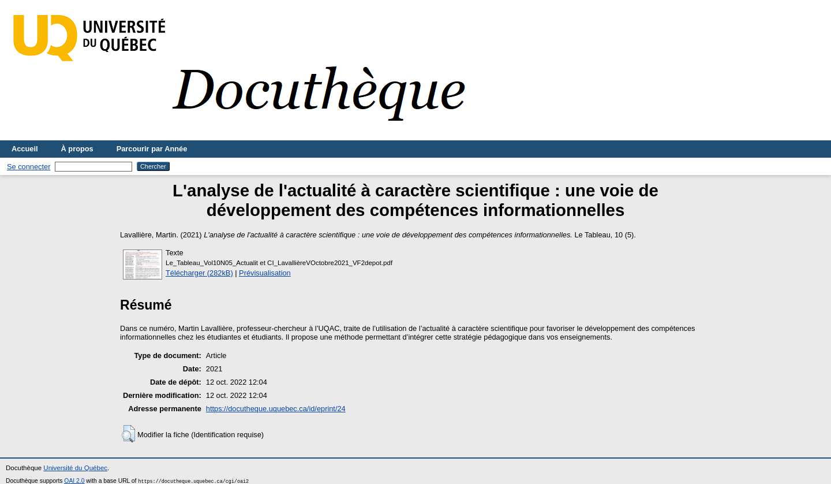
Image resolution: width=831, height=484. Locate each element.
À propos (77, 148)
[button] (128, 433)
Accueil (25, 148)
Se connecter (28, 166)
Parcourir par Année (152, 148)
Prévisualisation (265, 273)
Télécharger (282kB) (199, 273)
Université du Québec (75, 467)
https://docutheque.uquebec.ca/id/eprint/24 (276, 408)
